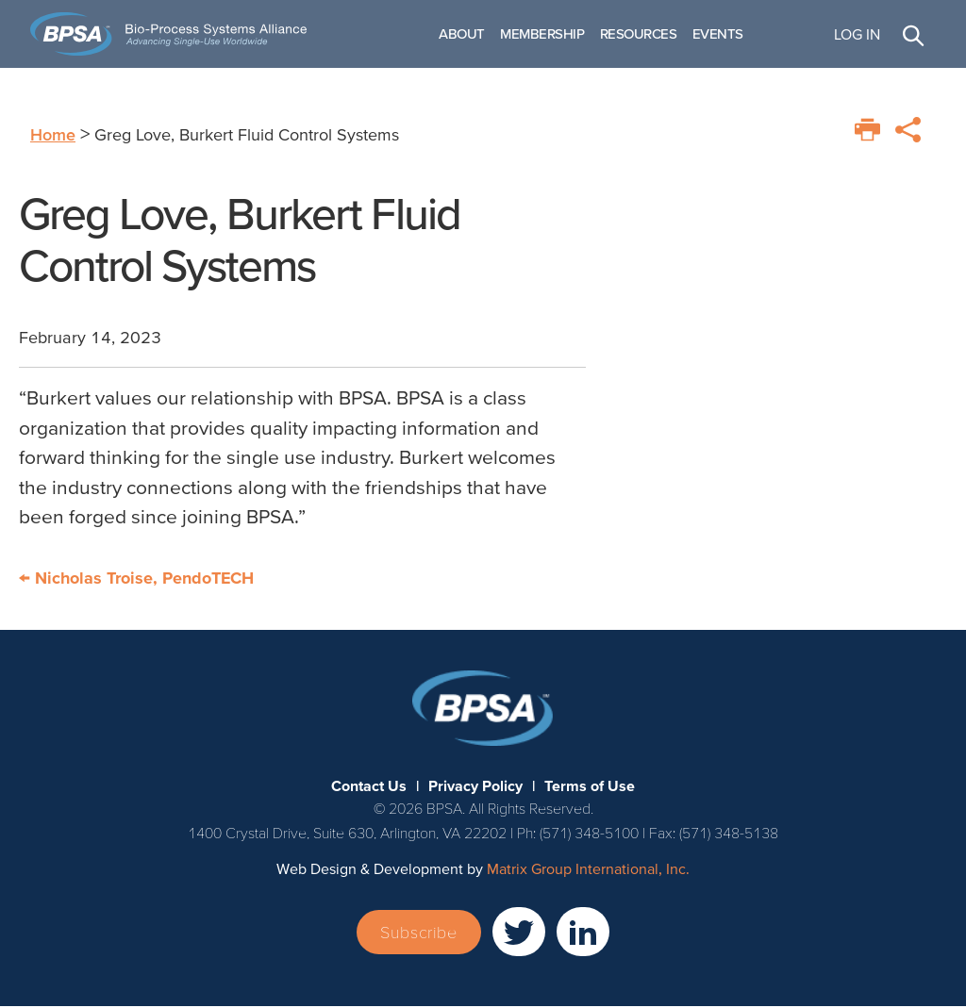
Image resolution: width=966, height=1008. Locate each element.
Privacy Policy (475, 787)
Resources (648, 34)
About (472, 34)
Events (727, 34)
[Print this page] (867, 131)
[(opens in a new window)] (518, 933)
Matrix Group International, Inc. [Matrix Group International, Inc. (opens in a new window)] (588, 870)
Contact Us (369, 787)
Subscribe (418, 934)
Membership (552, 34)
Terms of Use (589, 787)
